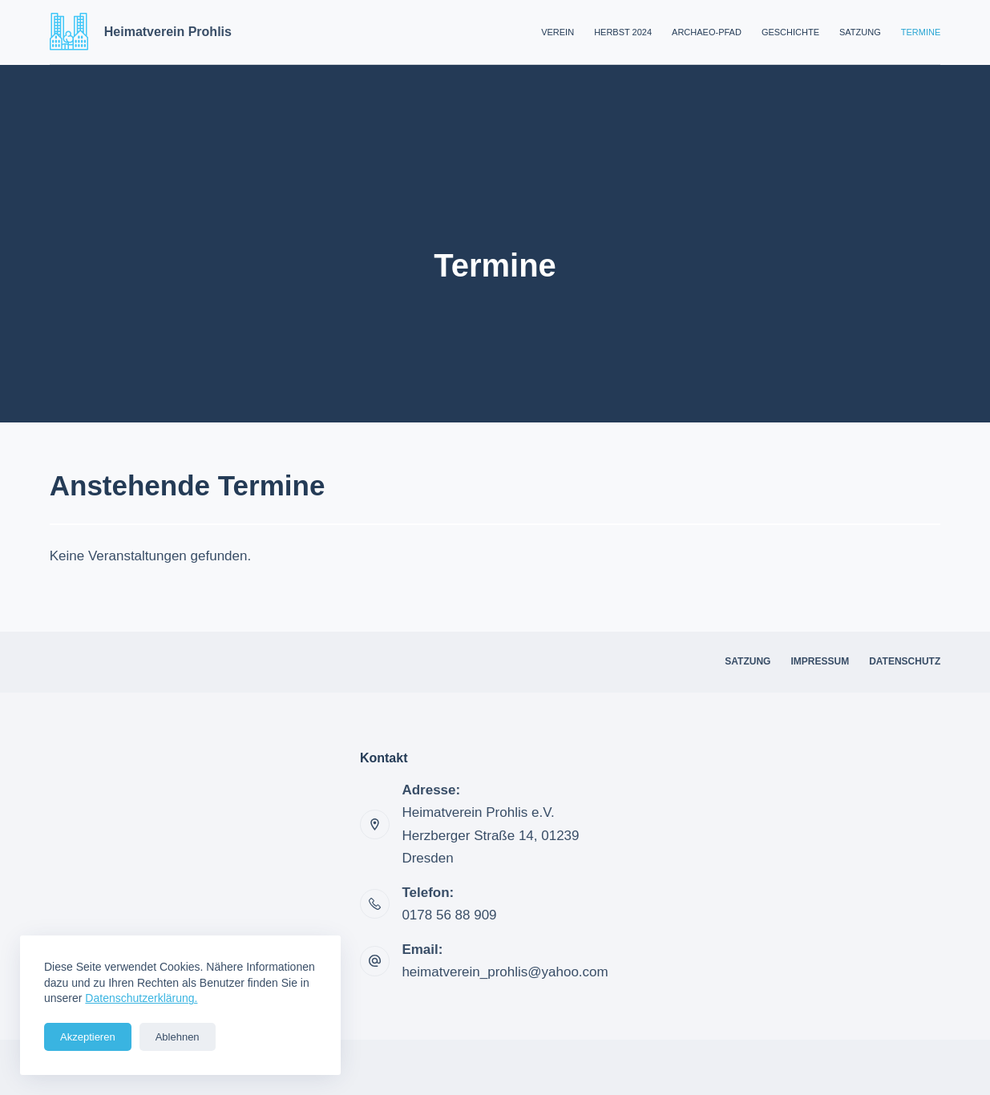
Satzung (860, 32)
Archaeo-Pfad (706, 32)
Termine (921, 32)
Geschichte (790, 32)
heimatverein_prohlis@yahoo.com (505, 972)
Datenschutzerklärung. (141, 998)
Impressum (819, 661)
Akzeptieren (87, 1037)
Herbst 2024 (623, 32)
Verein (557, 32)
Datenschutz (904, 661)
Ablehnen (178, 1037)
